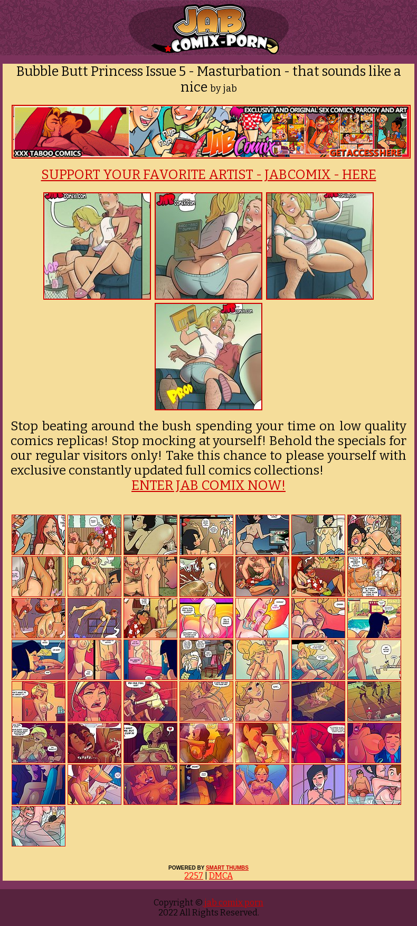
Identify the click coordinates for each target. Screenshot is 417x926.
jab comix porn (233, 903)
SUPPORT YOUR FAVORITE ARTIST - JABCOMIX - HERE (208, 175)
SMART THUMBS (227, 868)
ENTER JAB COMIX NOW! (208, 486)
